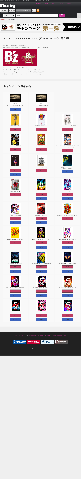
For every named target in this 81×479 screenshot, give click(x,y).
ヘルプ (53, 3)
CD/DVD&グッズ (29, 10)
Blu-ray (15, 174)
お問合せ (68, 3)
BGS (51, 10)
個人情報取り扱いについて (45, 335)
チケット (42, 10)
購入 (15, 109)
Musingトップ (3, 19)
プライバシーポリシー (21, 335)
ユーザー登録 (38, 3)
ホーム (4, 10)
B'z (8, 19)
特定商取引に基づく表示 (59, 335)
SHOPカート (61, 3)
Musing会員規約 (32, 335)
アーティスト (15, 10)
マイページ (46, 3)
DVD (15, 170)
